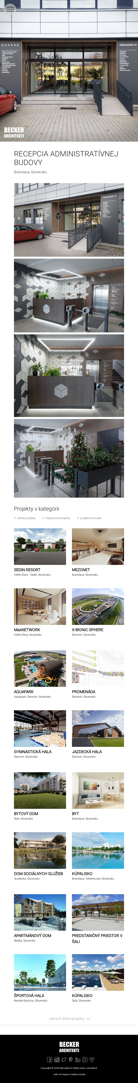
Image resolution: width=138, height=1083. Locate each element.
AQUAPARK (24, 691)
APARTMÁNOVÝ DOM (32, 935)
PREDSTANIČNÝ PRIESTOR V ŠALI (97, 938)
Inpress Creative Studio (74, 1074)
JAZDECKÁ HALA (87, 751)
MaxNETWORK (27, 629)
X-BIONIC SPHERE (87, 629)
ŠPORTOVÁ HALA (29, 995)
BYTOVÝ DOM (26, 813)
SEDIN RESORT (27, 569)
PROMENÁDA (83, 691)
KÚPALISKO (82, 873)
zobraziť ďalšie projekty (67, 1019)
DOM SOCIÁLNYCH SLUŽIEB (38, 873)
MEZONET (81, 569)
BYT (75, 813)
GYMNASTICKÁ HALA (32, 751)
